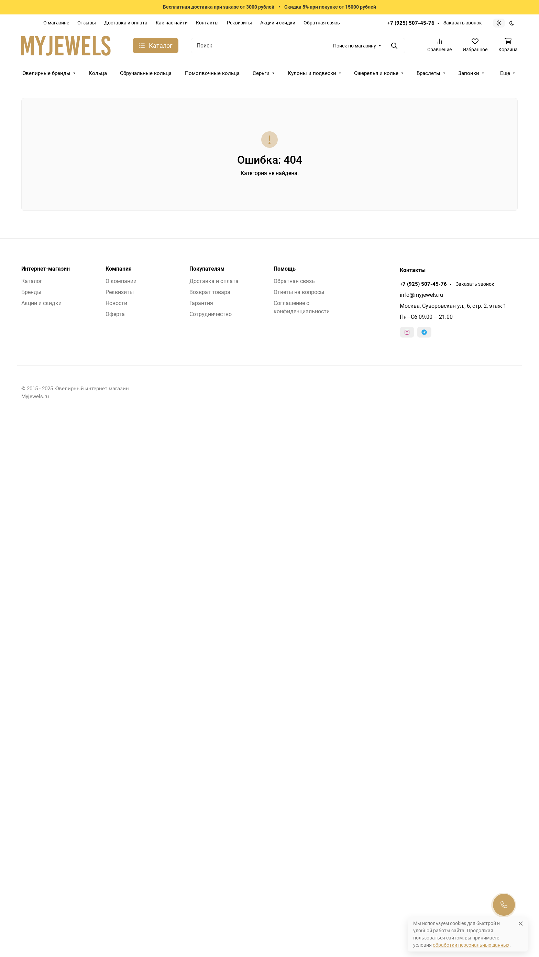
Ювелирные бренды (45, 73)
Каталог (31, 281)
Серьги (261, 73)
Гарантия (201, 303)
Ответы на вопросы (299, 292)
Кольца (98, 73)
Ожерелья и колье (376, 73)
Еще (505, 73)
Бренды (31, 292)
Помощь (285, 269)
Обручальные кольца (146, 73)
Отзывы (86, 22)
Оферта (115, 314)
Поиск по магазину (354, 45)
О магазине (56, 22)
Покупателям (206, 269)
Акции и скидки (277, 22)
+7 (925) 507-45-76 (410, 23)
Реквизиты (239, 22)
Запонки (468, 73)
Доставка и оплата (125, 22)
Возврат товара (209, 292)
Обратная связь (322, 22)
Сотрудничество (210, 314)
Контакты (207, 22)
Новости (116, 303)
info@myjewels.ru (421, 295)
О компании (121, 281)
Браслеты (428, 73)
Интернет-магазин (45, 269)
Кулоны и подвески (312, 73)
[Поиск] (298, 45)
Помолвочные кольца (212, 73)
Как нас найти (172, 22)
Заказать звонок (462, 22)
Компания (119, 269)
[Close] (520, 923)
